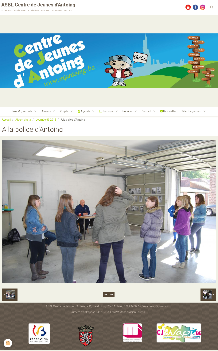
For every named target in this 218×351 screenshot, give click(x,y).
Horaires (128, 112)
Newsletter (170, 112)
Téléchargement (194, 112)
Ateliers (45, 112)
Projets (63, 112)
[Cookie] (8, 343)
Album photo (23, 120)
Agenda (83, 112)
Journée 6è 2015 (46, 120)
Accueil (6, 120)
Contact (148, 112)
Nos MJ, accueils (20, 112)
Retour (108, 295)
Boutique (106, 112)
